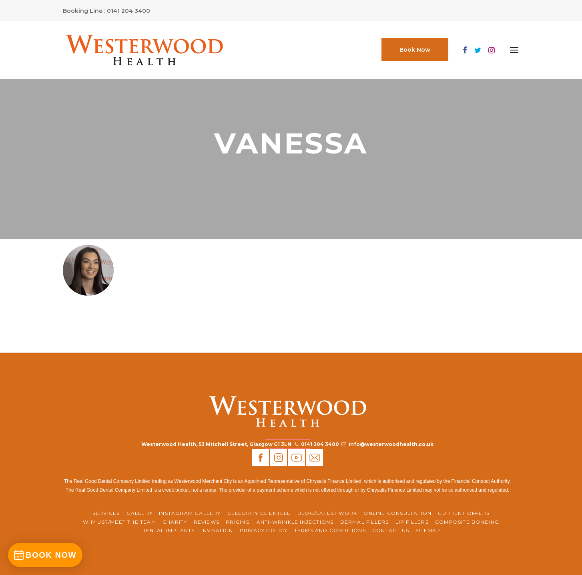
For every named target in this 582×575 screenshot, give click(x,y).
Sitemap (427, 530)
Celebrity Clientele (259, 513)
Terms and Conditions (330, 530)
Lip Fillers (412, 522)
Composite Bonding (467, 522)
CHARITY (175, 522)
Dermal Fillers (364, 522)
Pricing (238, 522)
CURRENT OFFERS (464, 513)
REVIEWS (206, 522)
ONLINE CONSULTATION (397, 513)
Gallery (139, 513)
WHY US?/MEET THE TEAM (119, 522)
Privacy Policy (264, 530)
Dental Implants (168, 530)
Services (106, 513)
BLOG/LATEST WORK (327, 513)
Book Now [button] (414, 49)
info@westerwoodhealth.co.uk (391, 444)
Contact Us (390, 530)
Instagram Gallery (190, 513)
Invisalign (217, 530)
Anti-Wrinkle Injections (295, 522)
